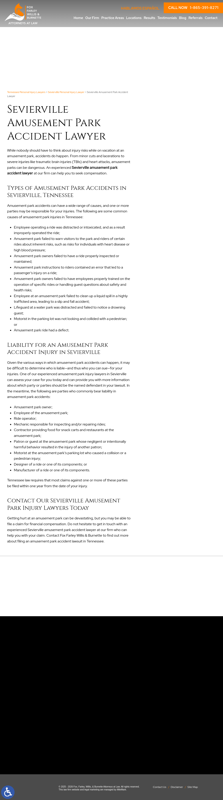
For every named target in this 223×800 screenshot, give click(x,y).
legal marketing (92, 789)
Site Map (192, 787)
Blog (182, 18)
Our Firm (92, 18)
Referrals (196, 18)
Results (149, 18)
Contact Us (159, 787)
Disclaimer (177, 787)
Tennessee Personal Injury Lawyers (26, 92)
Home (78, 18)
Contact (211, 18)
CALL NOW (193, 8)
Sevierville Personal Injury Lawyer (66, 92)
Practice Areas (112, 18)
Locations (134, 18)
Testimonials (167, 18)
